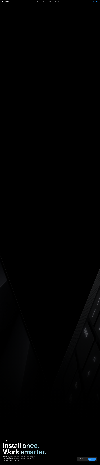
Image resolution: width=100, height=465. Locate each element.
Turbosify (57, 1)
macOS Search (50, 1)
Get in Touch (95, 1)
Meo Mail (43, 1)
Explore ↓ (91, 460)
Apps (38, 1)
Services (63, 1)
